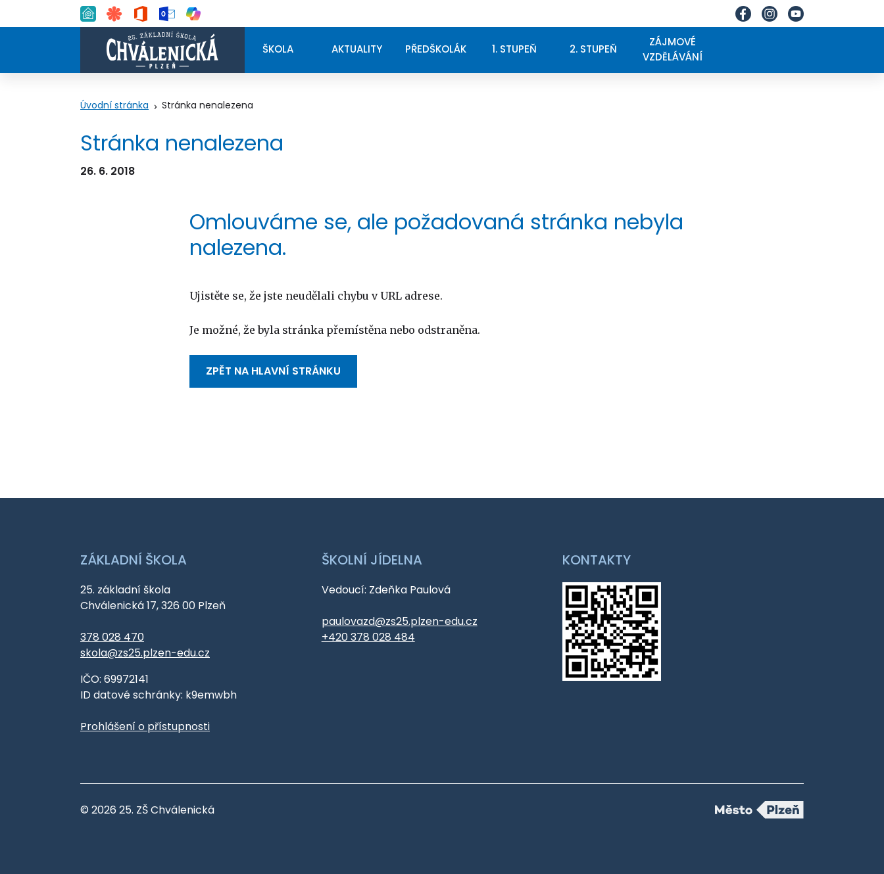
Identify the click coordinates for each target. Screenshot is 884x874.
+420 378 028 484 (368, 637)
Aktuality (357, 49)
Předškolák (435, 49)
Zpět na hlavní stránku (273, 371)
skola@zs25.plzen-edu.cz (145, 652)
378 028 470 (112, 637)
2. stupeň (593, 49)
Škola (277, 49)
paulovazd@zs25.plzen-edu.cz (400, 621)
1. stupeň (514, 49)
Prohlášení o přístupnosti (145, 726)
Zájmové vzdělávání (672, 49)
